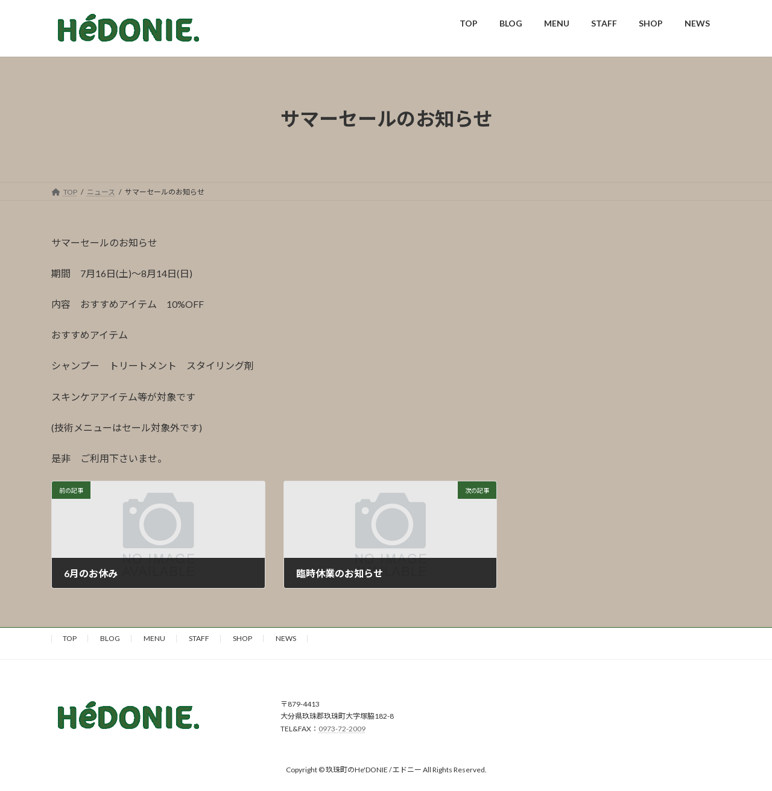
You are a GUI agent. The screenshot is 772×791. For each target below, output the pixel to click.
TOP (70, 638)
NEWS (286, 638)
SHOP (242, 638)
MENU (154, 638)
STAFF (199, 638)
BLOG (110, 638)
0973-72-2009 (341, 728)
